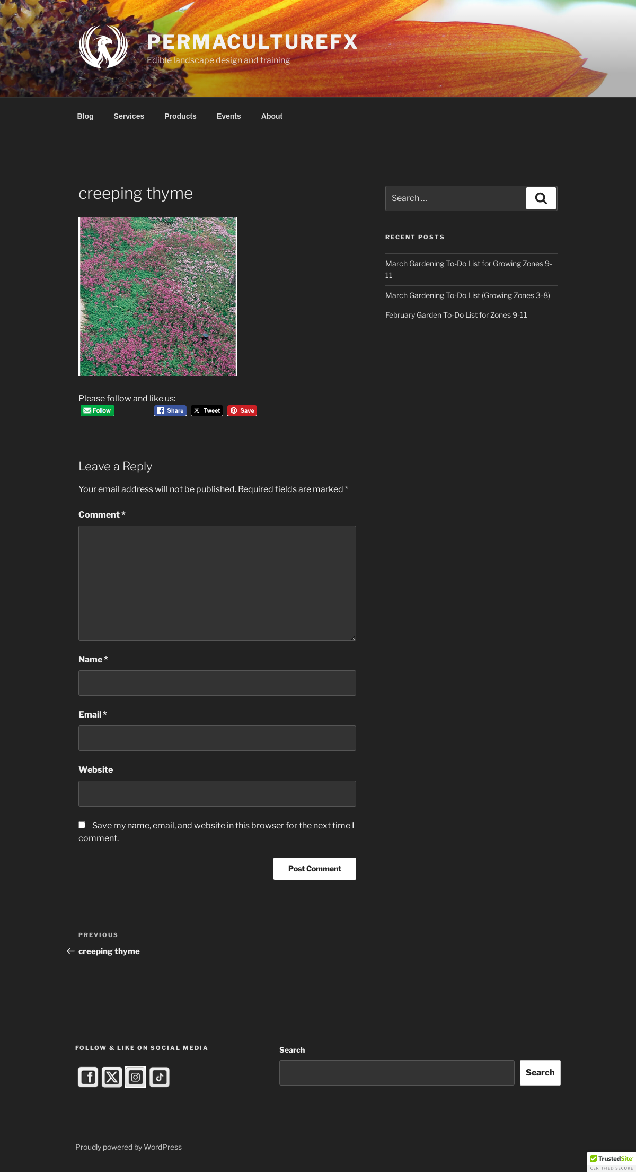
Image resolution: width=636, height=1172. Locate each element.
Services (129, 116)
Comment (102, 515)
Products (180, 116)
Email (92, 715)
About (271, 116)
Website (95, 770)
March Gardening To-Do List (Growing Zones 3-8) (467, 295)
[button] (611, 1162)
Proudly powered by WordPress (128, 1146)
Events (229, 116)
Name (93, 659)
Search (292, 1049)
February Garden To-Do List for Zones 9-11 (456, 314)
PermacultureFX (253, 42)
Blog (85, 116)
